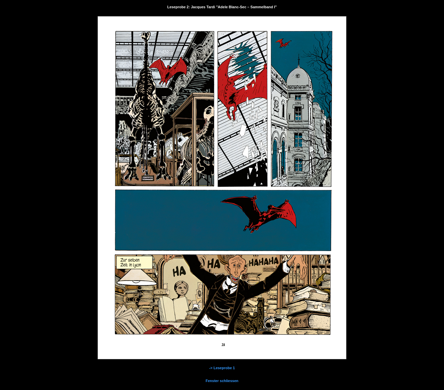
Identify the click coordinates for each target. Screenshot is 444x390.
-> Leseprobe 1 (222, 368)
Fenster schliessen (221, 381)
